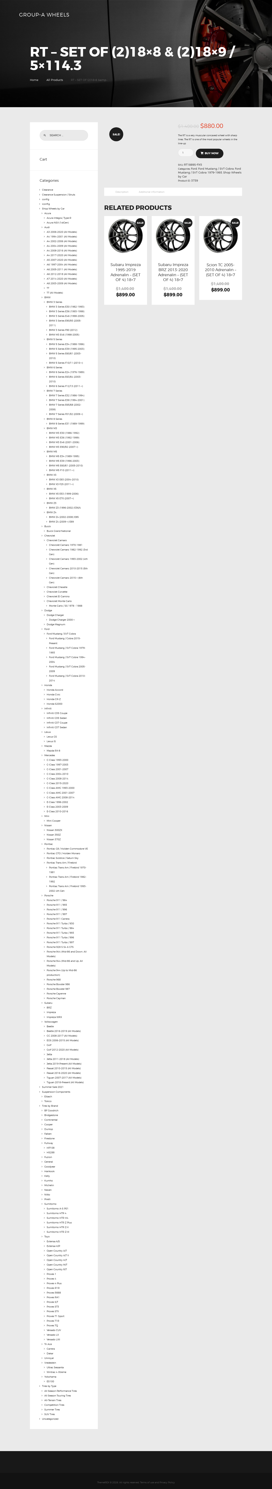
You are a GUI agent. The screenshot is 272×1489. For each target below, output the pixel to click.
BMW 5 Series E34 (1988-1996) (66, 343)
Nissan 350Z (54, 832)
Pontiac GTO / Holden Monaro (63, 851)
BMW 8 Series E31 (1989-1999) (66, 422)
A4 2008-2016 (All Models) (62, 250)
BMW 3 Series (54, 301)
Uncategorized (50, 1415)
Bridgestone (51, 1112)
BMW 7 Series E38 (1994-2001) (66, 399)
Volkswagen (51, 1019)
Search (45, 135)
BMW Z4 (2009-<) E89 (61, 520)
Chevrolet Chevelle (57, 585)
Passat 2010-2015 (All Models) (64, 1065)
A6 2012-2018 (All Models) (62, 273)
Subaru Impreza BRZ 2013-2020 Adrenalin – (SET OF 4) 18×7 (173, 272)
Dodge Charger (55, 613)
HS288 (51, 1149)
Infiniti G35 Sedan (57, 716)
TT (48, 287)
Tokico (48, 1098)
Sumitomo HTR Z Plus (59, 1219)
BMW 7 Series (54, 390)
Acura (47, 213)
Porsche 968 (54, 977)
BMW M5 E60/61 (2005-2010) (66, 464)
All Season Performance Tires (60, 1387)
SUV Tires (49, 1410)
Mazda (48, 744)
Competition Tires (54, 1401)
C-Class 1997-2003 (57, 762)
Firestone (49, 1135)
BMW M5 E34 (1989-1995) (64, 455)
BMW (47, 296)
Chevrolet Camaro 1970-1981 (66, 543)
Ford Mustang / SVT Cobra (216, 168)
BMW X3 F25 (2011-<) (61, 483)
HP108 (51, 1145)
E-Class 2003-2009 (57, 804)
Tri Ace (48, 1340)
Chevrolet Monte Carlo (59, 599)
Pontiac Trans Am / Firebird (62, 860)
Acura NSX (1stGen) (58, 222)
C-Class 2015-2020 (57, 781)
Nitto (47, 1191)
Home (34, 80)
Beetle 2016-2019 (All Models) (64, 1028)
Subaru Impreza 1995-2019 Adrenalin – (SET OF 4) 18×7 (126, 272)
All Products (54, 80)
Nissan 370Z (54, 837)
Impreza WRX (54, 1014)
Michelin (49, 1182)
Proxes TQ (52, 1322)
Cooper (48, 1121)
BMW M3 (52, 427)
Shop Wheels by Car (53, 208)
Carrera (51, 1345)
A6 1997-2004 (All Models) (62, 264)
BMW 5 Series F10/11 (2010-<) (66, 362)
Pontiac (48, 842)
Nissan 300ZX (54, 828)
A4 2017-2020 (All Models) (62, 255)
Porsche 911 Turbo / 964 (60, 926)
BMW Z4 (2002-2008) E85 (64, 515)
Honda (48, 683)
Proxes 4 (51, 1275)
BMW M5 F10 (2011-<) (61, 469)
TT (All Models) (55, 292)
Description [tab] (121, 191)
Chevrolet (49, 534)
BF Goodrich (51, 1107)
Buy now (212, 153)
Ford (194, 168)
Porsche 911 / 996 (57, 907)
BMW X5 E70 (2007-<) (61, 497)
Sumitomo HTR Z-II (58, 1224)
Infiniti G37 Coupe (57, 721)
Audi (47, 227)
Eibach (48, 1093)
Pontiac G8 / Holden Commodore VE (67, 846)
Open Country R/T (57, 1266)
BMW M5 (52, 450)
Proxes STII (53, 1308)
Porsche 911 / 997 (57, 912)
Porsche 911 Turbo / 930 (60, 921)
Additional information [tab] (151, 191)
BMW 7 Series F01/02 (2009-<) (66, 413)
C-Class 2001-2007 (57, 767)
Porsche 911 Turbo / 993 (60, 930)
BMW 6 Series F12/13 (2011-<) (66, 385)
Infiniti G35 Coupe (57, 711)
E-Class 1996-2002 (57, 800)
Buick (47, 525)
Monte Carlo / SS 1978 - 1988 (65, 604)
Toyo (47, 1233)
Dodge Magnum (56, 623)
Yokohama (50, 1373)
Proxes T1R (53, 1317)
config (45, 199)
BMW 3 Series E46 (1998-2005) (66, 315)
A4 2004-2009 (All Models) (62, 245)
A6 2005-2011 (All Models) (62, 269)
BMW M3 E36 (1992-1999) (64, 436)
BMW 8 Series (54, 418)
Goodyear (49, 1163)
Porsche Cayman (56, 995)
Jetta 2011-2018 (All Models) (63, 1056)
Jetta (49, 1051)
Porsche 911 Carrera (58, 916)
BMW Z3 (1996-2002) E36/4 (65, 506)
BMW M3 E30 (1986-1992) (64, 432)
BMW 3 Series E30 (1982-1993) (66, 306)
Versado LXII (53, 1336)
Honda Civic (53, 693)
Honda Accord (55, 688)
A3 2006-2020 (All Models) (62, 231)
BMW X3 (51, 474)
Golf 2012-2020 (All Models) (63, 1047)
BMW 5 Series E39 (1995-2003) (66, 348)
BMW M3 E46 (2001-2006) (64, 441)
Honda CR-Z (54, 697)
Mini (46, 814)
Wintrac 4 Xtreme (56, 1368)
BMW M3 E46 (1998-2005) (64, 334)
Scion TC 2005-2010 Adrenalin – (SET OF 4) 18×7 (220, 269)
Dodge (48, 609)
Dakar (50, 1350)
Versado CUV (54, 1326)
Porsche (48, 893)
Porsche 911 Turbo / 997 (60, 940)
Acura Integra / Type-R (59, 217)
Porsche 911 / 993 (57, 902)
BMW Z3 (51, 501)
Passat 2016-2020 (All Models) (64, 1070)
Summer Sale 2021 (53, 1084)
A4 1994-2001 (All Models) (62, 236)
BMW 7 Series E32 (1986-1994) (66, 394)
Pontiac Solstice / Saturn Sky (63, 856)
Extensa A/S (53, 1238)
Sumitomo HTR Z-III (58, 1228)
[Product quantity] (187, 152)
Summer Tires (52, 1405)
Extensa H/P (53, 1242)
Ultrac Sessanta (55, 1364)
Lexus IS (51, 739)
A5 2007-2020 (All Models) (62, 259)
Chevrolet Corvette (57, 590)
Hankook (49, 1168)
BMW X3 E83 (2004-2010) (64, 478)
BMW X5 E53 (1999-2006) (64, 492)
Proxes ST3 (53, 1303)
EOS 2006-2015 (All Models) (63, 1037)
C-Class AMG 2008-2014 (60, 795)
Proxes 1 (51, 1270)
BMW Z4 (51, 511)
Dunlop (48, 1126)
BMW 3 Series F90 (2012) (63, 329)
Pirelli (47, 1196)
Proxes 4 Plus (54, 1280)
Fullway (48, 1140)
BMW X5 (51, 488)
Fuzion (48, 1154)
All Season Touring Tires (57, 1392)
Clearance (47, 189)
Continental (50, 1117)
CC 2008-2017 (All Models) (62, 1033)
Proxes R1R (53, 1284)
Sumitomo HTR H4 (57, 1214)
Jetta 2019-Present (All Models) (64, 1061)
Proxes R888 (54, 1289)
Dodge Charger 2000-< (62, 618)
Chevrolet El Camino (58, 595)
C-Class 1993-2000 (57, 758)
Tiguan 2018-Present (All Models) (65, 1079)
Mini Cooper (53, 818)
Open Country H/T (57, 1256)
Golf (49, 1042)
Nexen (48, 1186)
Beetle (50, 1023)
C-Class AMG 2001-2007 (60, 790)
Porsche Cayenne (56, 991)
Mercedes (49, 753)
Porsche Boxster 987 (58, 986)
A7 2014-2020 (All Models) (62, 278)
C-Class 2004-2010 (57, 772)
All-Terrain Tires (52, 1396)
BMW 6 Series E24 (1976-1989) (66, 371)
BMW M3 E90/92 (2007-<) (63, 446)
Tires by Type (49, 1382)
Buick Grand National (59, 529)
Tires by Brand (50, 1103)
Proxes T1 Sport (55, 1312)
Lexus (47, 730)
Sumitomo (50, 1200)
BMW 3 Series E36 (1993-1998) (66, 310)
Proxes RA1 (53, 1294)
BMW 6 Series (54, 366)
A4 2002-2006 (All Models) (62, 241)
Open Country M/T (57, 1261)
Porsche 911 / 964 (57, 898)
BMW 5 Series (54, 338)
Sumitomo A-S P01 (58, 1205)
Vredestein (50, 1359)
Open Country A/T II (58, 1252)
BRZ (49, 1005)
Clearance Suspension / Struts (58, 194)
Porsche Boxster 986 (58, 981)
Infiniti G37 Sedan (57, 725)
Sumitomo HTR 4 (56, 1210)
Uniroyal (49, 1354)
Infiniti (48, 707)
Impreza (51, 1009)
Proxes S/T (52, 1298)
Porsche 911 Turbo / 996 (60, 935)
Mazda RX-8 (53, 748)
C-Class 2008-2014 (57, 776)
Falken (48, 1131)
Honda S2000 (54, 702)
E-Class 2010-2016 (57, 809)
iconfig (46, 203)
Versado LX (53, 1331)
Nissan (48, 823)
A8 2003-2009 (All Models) (62, 282)
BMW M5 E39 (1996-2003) (64, 460)
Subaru (48, 1000)
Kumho (48, 1177)
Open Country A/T (57, 1247)
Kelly (47, 1173)
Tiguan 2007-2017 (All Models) (64, 1075)
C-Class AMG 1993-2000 (60, 786)
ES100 (50, 1378)
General (48, 1159)
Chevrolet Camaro (57, 539)
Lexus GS (52, 734)
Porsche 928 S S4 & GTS (60, 944)
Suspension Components (56, 1089)
